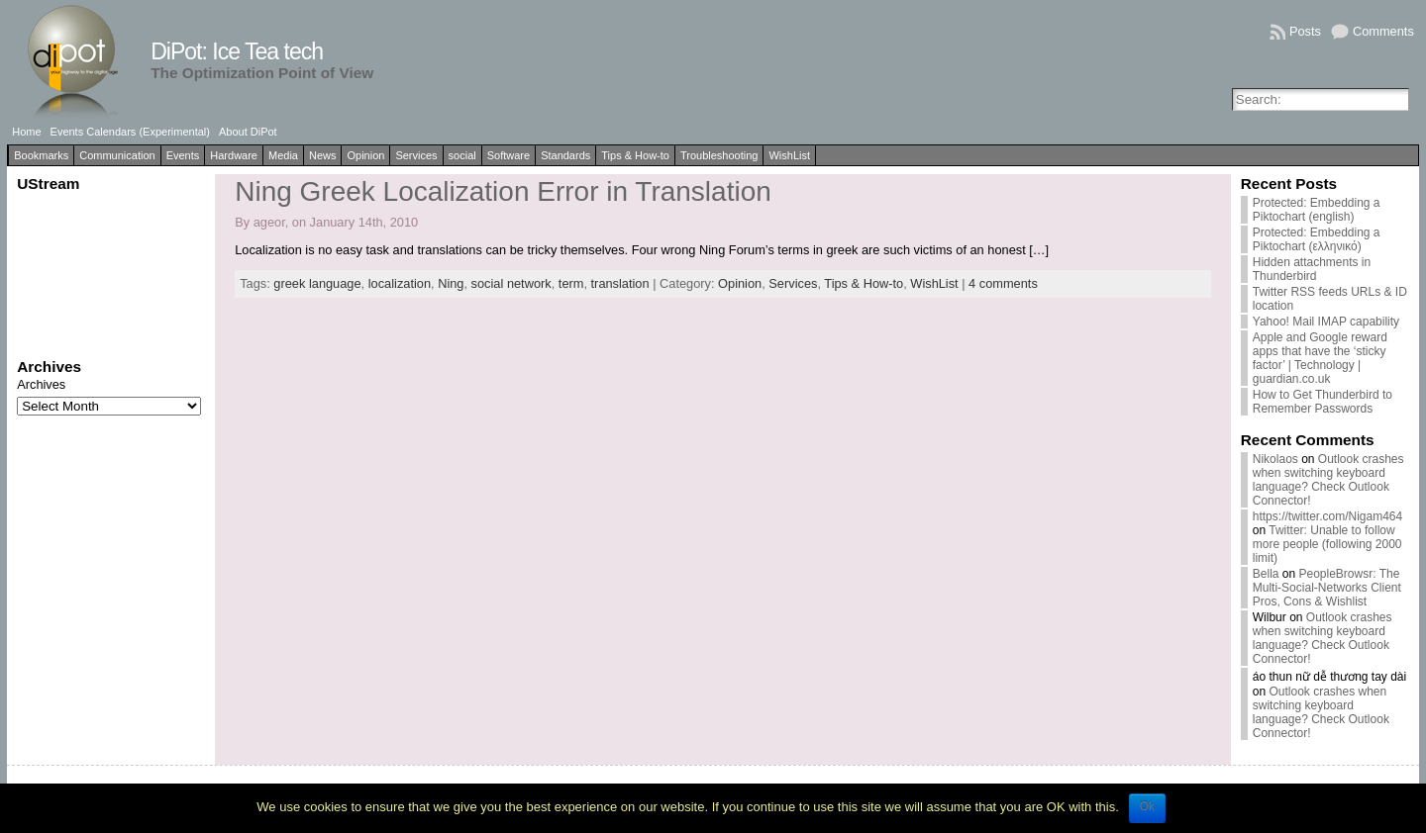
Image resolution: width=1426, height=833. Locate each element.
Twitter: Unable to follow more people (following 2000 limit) (1327, 544)
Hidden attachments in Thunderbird (1312, 269)
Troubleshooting (719, 155)
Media (283, 155)
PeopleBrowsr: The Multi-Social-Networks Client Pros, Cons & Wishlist (1327, 587)
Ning (450, 283)
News (323, 155)
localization (399, 283)
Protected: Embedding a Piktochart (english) (1316, 210)
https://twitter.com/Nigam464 (1327, 516)
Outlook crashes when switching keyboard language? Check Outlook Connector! (1328, 480)
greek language (316, 283)
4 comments (1003, 283)
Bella (1266, 574)
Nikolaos (1275, 459)
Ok (1147, 806)
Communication (116, 155)
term (571, 283)
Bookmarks (41, 155)
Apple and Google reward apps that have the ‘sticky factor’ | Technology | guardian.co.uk (1320, 358)
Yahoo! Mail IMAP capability (1326, 321)
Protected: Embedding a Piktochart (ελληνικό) (1316, 239)
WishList (789, 155)
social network (511, 283)
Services (416, 155)
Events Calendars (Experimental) (130, 132)
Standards (565, 155)
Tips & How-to (635, 155)
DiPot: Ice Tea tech (237, 51)
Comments (1383, 31)
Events (183, 155)
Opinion (365, 155)
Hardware (233, 155)
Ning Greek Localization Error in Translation (503, 191)
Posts (1305, 31)
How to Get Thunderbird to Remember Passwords (1322, 402)
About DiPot (248, 132)
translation (620, 283)
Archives (41, 384)
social (462, 155)
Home (26, 132)
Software (508, 155)
